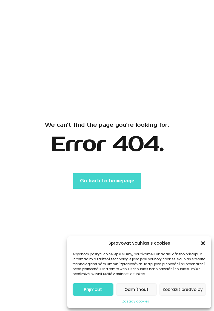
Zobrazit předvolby (182, 289)
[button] (203, 243)
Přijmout (93, 289)
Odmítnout (136, 289)
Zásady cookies (135, 301)
